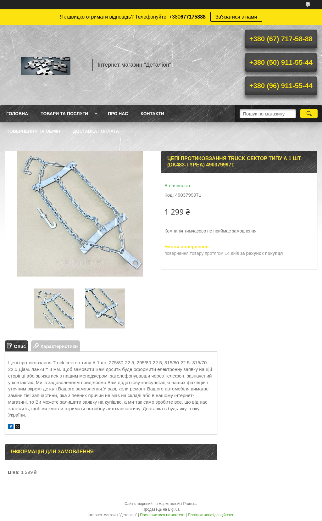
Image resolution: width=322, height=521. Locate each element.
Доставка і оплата (96, 131)
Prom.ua (190, 503)
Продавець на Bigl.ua (161, 509)
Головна (17, 113)
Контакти (152, 113)
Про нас (118, 113)
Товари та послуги (64, 113)
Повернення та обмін (33, 131)
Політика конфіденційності (211, 515)
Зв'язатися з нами (236, 17)
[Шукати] (309, 113)
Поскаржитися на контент (162, 515)
